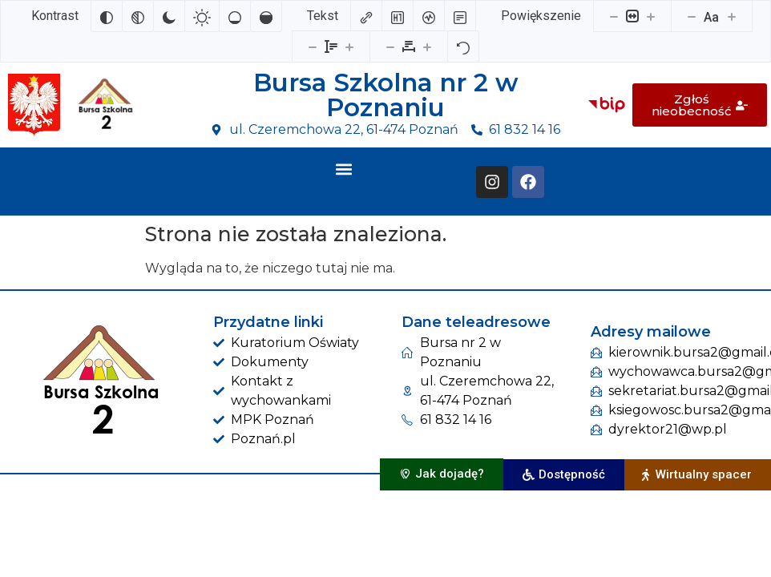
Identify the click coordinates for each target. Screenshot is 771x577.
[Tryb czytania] (460, 16)
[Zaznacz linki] (366, 16)
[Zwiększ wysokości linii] (349, 46)
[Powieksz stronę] (651, 16)
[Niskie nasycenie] (235, 16)
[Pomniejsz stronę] (614, 16)
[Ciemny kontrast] (169, 16)
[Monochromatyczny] (138, 16)
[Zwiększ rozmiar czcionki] (732, 16)
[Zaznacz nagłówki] (397, 16)
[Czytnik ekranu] (429, 16)
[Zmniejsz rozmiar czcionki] (692, 16)
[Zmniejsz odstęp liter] (390, 46)
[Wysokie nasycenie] (266, 16)
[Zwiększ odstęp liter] (427, 46)
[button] (343, 168)
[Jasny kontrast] (202, 16)
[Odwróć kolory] (107, 16)
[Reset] (463, 46)
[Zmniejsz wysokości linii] (313, 46)
